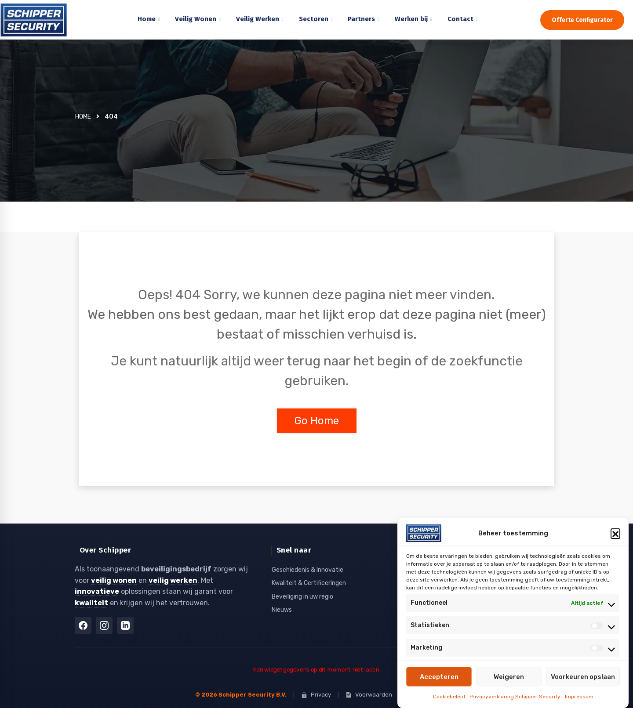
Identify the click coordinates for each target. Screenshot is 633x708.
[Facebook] (83, 625)
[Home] (42, 20)
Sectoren (313, 19)
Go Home (317, 421)
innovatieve (97, 591)
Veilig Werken (257, 19)
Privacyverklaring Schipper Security (514, 697)
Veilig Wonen (195, 19)
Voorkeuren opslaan (583, 677)
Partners (361, 19)
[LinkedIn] (125, 625)
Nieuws (282, 609)
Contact (460, 19)
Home (147, 19)
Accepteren (439, 677)
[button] (615, 533)
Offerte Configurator (582, 20)
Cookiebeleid (449, 697)
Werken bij (411, 19)
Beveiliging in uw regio (302, 596)
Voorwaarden (369, 694)
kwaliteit (91, 602)
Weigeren (509, 677)
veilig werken (173, 580)
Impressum (579, 697)
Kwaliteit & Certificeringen (309, 582)
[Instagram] (104, 625)
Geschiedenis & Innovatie (307, 569)
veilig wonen (114, 580)
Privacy (316, 694)
